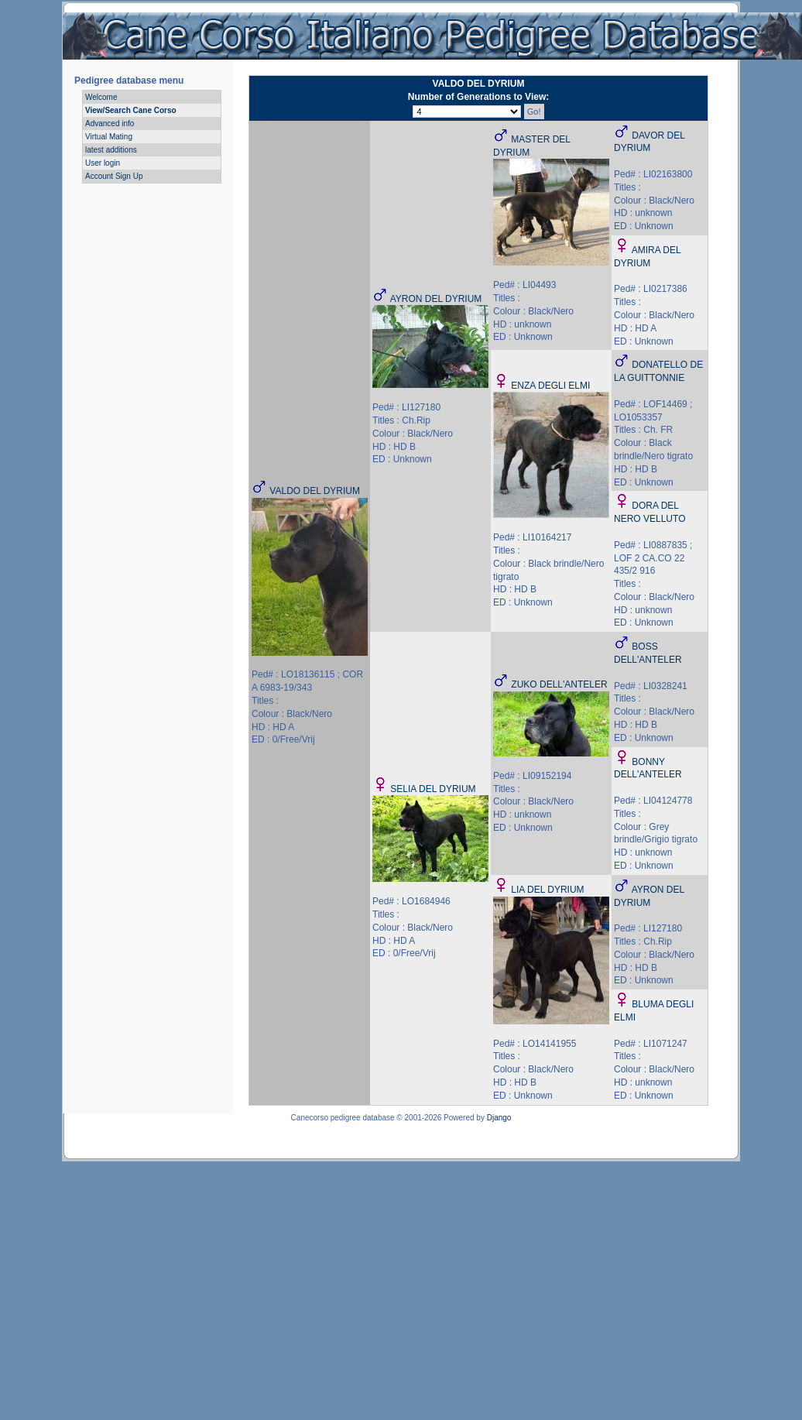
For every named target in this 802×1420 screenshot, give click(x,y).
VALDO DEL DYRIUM (314, 490)
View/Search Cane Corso (131, 110)
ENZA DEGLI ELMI (550, 385)
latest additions (111, 150)
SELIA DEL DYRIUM (432, 789)
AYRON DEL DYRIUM (436, 298)
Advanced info (109, 123)
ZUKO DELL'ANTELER (559, 684)
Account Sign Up (114, 176)
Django (499, 1117)
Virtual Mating (108, 136)
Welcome (101, 97)
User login (102, 163)
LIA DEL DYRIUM (547, 889)
